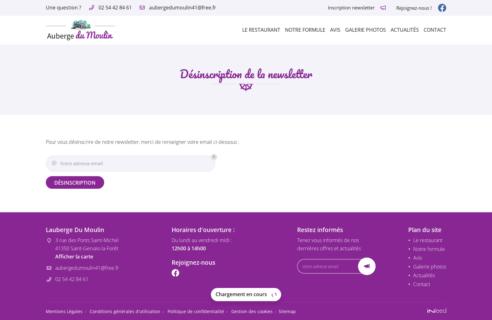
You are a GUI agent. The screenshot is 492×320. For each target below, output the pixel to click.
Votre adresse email (77, 163)
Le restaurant (261, 29)
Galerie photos (365, 29)
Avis (335, 29)
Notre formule (305, 29)
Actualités (405, 29)
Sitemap (287, 311)
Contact (435, 29)
